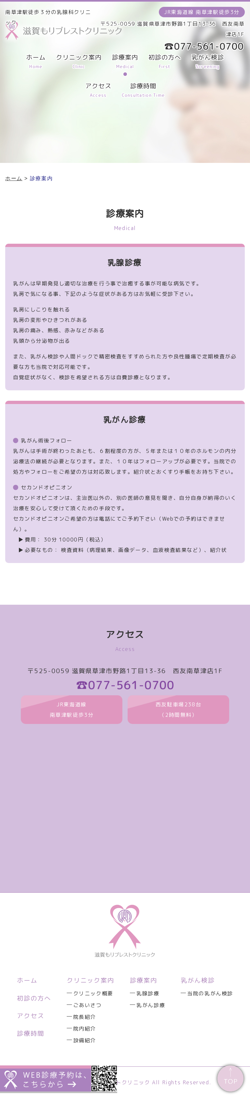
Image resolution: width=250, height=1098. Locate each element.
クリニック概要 (93, 993)
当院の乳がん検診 (210, 993)
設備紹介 (84, 1040)
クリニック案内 (90, 980)
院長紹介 (84, 1016)
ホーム (27, 980)
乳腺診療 (147, 993)
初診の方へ (34, 998)
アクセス (30, 1015)
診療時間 (30, 1033)
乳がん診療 (150, 1005)
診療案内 (143, 980)
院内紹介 (84, 1028)
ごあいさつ (87, 1005)
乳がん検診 (198, 980)
